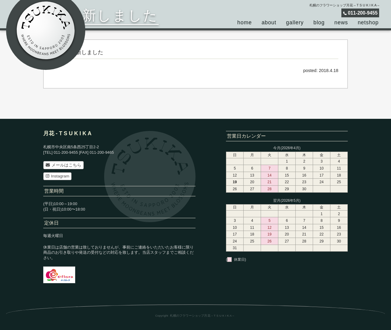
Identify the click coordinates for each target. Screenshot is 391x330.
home (244, 22)
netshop (368, 22)
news (341, 22)
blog (319, 22)
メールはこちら (63, 165)
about (269, 22)
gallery (295, 22)
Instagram (57, 176)
